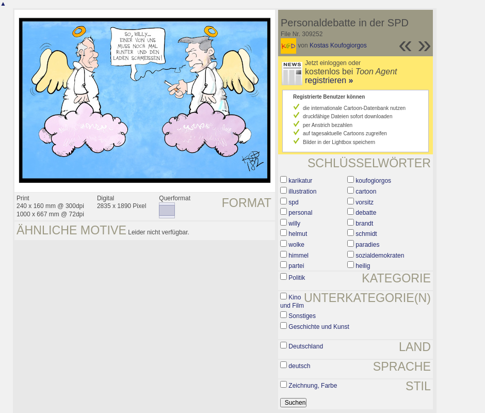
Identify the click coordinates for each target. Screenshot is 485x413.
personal (300, 212)
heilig (362, 265)
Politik (296, 277)
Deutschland (305, 346)
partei (296, 265)
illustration (302, 191)
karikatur (300, 180)
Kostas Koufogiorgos (338, 45)
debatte (365, 212)
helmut (297, 233)
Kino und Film (292, 301)
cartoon (365, 191)
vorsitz (364, 202)
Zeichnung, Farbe (312, 385)
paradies (367, 244)
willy (294, 223)
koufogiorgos (373, 180)
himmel (298, 255)
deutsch (299, 366)
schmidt (366, 233)
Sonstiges (302, 316)
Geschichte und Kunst (318, 326)
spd (293, 202)
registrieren (329, 80)
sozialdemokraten (379, 255)
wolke (296, 244)
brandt (364, 223)
